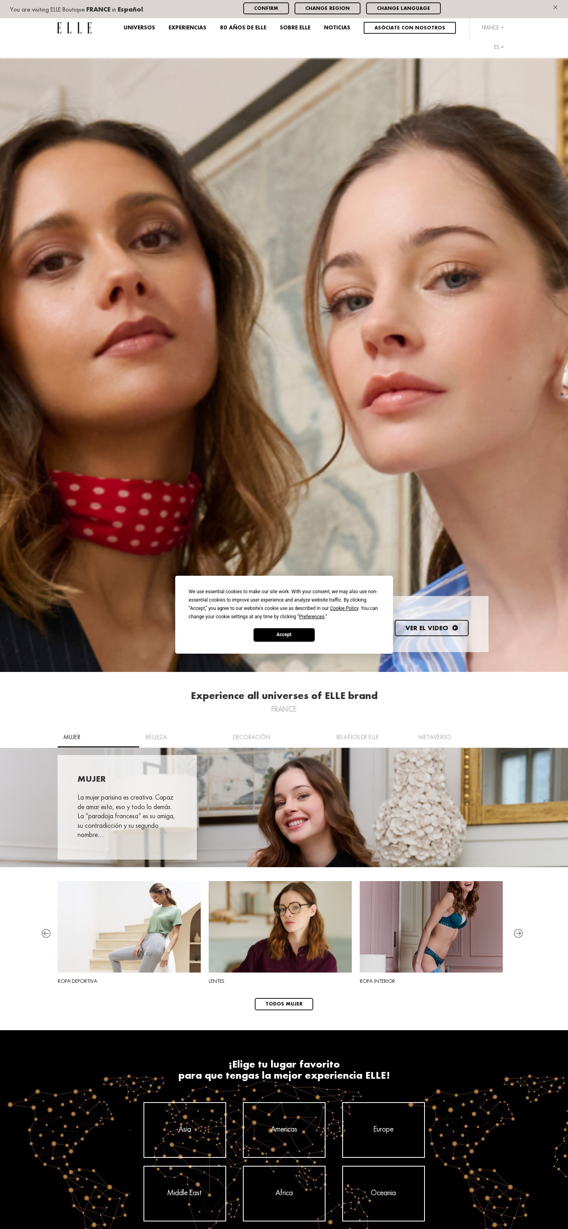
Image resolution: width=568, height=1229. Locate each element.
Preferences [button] (311, 616)
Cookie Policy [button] (344, 608)
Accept (284, 634)
